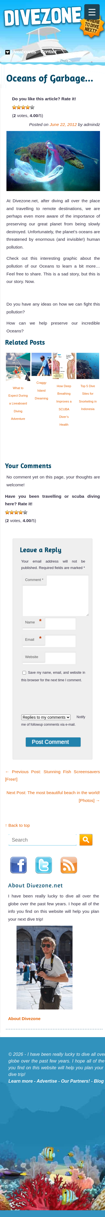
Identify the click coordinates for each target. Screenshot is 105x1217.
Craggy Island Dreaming (41, 390)
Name (33, 628)
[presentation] (58, 704)
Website (31, 663)
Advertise (47, 1087)
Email (33, 645)
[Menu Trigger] (92, 12)
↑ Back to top (17, 832)
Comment (34, 580)
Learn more (20, 1087)
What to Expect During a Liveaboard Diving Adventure (18, 403)
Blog (99, 1087)
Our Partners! (75, 1087)
